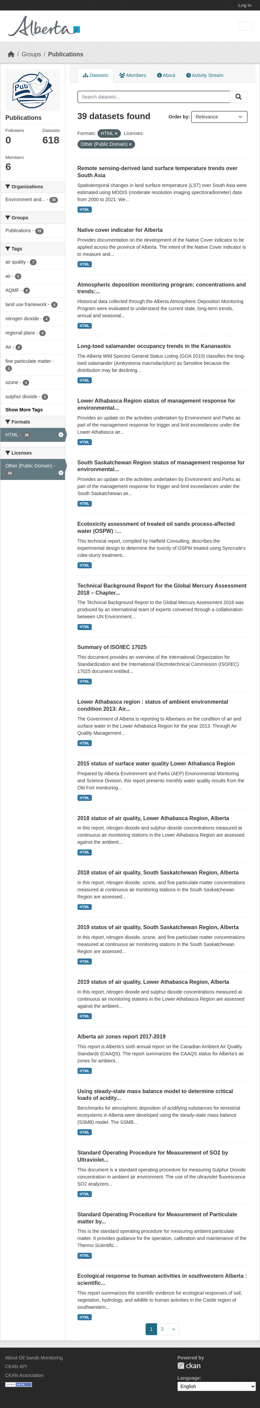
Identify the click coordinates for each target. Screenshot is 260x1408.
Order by (178, 116)
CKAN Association (24, 1375)
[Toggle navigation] (245, 26)
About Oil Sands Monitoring (34, 1357)
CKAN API (16, 1366)
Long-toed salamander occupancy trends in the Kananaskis (154, 346)
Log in (245, 5)
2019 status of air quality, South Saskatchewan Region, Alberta (158, 927)
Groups (31, 54)
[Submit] (238, 97)
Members (132, 75)
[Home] (11, 54)
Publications (65, 54)
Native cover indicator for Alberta (120, 230)
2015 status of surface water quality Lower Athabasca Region (156, 763)
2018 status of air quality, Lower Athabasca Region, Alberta (153, 818)
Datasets (95, 75)
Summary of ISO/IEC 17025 (112, 647)
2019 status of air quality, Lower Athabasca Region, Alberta (153, 982)
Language (188, 1378)
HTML (84, 210)
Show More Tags (24, 409)
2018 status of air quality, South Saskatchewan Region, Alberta (158, 872)
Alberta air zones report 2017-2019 (122, 1036)
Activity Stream (204, 75)
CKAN (188, 1365)
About (166, 75)
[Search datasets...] (154, 97)
